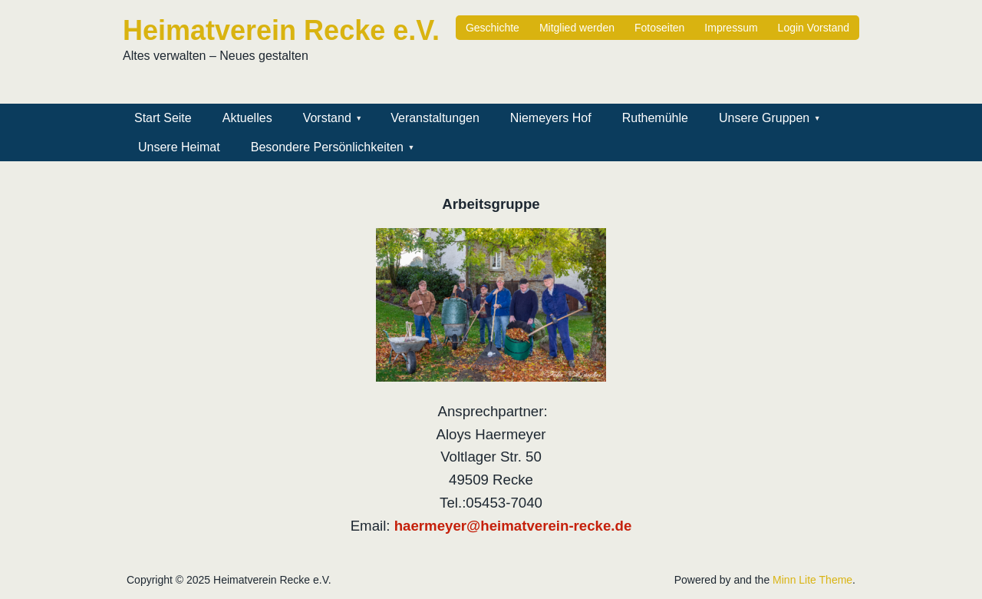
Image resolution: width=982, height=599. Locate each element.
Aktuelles (247, 117)
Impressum (730, 28)
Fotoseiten (659, 28)
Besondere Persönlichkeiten (327, 147)
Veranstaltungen (434, 117)
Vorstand (327, 117)
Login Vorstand (813, 28)
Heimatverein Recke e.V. (281, 30)
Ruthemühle (655, 117)
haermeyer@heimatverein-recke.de (513, 526)
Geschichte (492, 28)
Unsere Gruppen (764, 117)
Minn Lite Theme (812, 580)
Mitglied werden (577, 28)
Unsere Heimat (179, 147)
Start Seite (163, 117)
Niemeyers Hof (551, 117)
